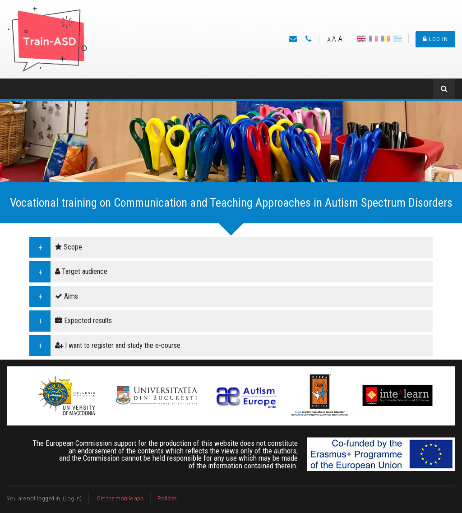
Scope (68, 247)
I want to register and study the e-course (117, 345)
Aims (66, 296)
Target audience (81, 271)
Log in (435, 39)
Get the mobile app (120, 498)
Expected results (83, 320)
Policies (167, 498)
